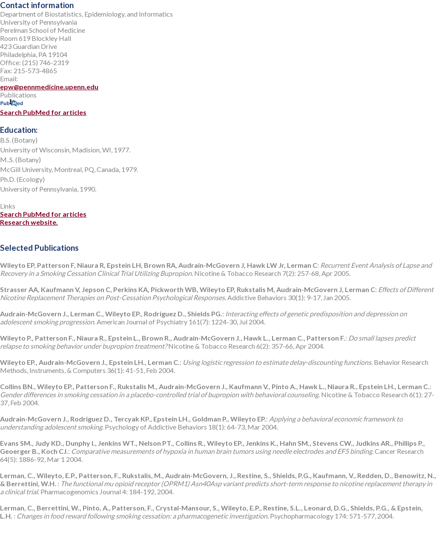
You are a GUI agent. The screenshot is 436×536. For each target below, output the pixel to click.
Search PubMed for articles (43, 108)
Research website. (29, 222)
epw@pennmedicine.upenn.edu (49, 87)
